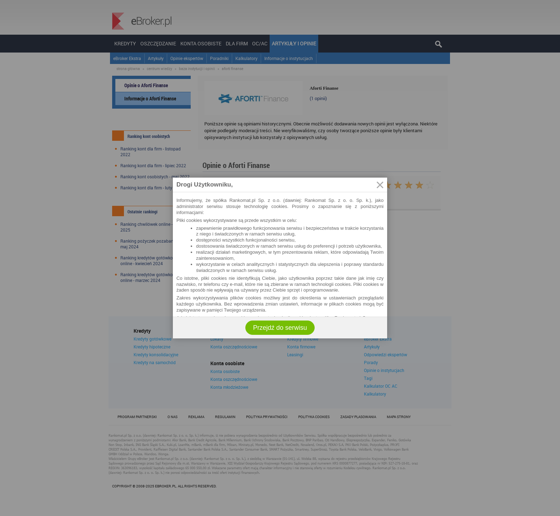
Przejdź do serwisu (280, 327)
